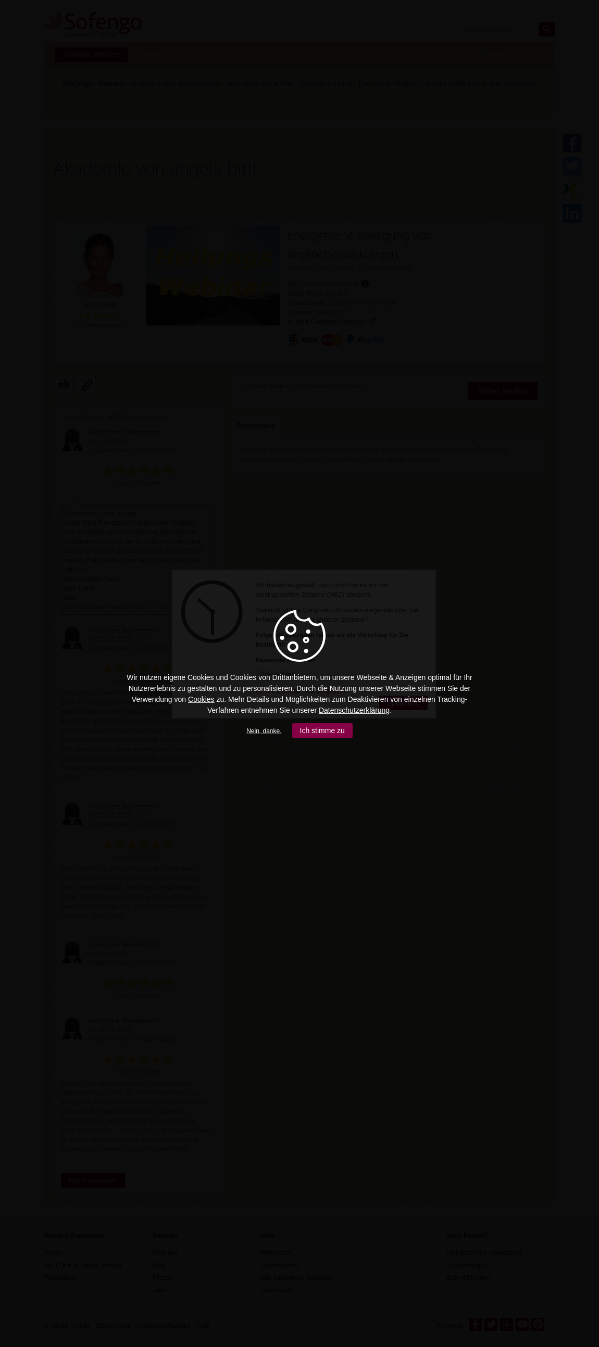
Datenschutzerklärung (354, 710)
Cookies (201, 699)
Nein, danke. (263, 731)
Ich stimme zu (322, 730)
